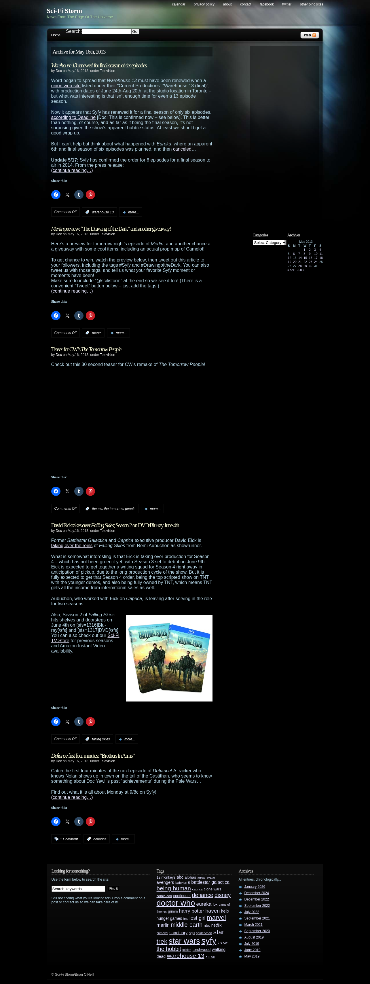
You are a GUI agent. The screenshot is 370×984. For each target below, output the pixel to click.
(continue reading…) (72, 170)
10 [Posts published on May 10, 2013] (316, 253)
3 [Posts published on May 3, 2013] (315, 249)
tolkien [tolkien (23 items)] (186, 949)
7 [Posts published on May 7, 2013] (299, 253)
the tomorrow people (119, 509)
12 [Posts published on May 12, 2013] (289, 257)
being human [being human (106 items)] (174, 888)
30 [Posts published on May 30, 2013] (310, 266)
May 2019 (252, 956)
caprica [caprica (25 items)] (197, 889)
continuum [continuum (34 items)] (182, 896)
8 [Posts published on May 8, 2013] (304, 253)
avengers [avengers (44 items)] (165, 882)
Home (55, 35)
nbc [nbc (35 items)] (207, 925)
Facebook (267, 4)
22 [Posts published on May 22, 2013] (305, 261)
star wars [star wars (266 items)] (184, 941)
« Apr (291, 270)
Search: (74, 31)
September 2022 (257, 906)
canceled (182, 149)
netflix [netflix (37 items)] (216, 925)
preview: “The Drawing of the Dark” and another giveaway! (111, 228)
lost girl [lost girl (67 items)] (197, 918)
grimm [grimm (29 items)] (173, 911)
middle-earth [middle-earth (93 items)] (186, 925)
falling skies (101, 739)
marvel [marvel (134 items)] (216, 917)
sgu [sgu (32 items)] (192, 933)
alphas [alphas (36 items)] (190, 877)
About (227, 4)
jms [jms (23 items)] (185, 918)
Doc (59, 71)
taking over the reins (72, 545)
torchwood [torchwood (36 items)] (202, 949)
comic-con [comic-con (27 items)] (164, 896)
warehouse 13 (103, 212)
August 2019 (254, 937)
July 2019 (251, 944)
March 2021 (253, 925)
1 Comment (69, 839)
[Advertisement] (287, 134)
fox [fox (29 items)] (215, 905)
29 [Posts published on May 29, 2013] (305, 266)
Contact (245, 4)
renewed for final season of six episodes (99, 65)
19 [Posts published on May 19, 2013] (289, 261)
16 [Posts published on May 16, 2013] (310, 257)
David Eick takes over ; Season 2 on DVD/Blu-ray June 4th (115, 525)
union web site (66, 85)
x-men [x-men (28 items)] (210, 957)
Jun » (300, 270)
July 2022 (251, 912)
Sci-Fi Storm (64, 10)
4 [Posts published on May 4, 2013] (320, 249)
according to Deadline (73, 117)
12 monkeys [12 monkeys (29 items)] (166, 877)
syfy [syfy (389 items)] (208, 940)
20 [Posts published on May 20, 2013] (295, 261)
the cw (97, 509)
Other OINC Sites (311, 4)
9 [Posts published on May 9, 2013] (310, 253)
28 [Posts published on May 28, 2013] (300, 266)
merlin (97, 333)
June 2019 (252, 950)
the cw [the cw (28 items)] (222, 943)
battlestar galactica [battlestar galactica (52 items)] (210, 882)
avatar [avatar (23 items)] (210, 877)
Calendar (178, 4)
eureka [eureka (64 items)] (204, 904)
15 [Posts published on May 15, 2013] (305, 257)
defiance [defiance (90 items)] (202, 895)
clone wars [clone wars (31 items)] (212, 889)
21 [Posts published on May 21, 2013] (300, 261)
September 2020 (257, 931)
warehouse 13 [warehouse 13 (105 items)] (185, 955)
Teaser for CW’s (86, 349)
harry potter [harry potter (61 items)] (191, 911)
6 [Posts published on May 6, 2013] (294, 253)
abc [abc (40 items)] (180, 877)
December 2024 (256, 893)
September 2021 (257, 918)
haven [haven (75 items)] (212, 911)
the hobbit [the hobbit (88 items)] (169, 949)
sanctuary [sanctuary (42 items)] (178, 932)
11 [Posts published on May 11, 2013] (321, 253)
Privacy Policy (204, 4)
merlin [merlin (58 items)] (163, 925)
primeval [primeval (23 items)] (162, 933)
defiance (99, 839)
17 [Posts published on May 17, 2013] (316, 257)
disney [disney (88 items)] (223, 895)
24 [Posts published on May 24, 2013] (316, 261)
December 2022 (256, 899)
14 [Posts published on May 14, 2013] (300, 257)
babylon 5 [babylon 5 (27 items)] (182, 882)
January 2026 (254, 887)
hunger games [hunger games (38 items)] (169, 918)
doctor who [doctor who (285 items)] (176, 902)
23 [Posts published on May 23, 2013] (310, 261)
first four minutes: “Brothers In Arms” (92, 755)
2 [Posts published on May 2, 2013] (310, 249)
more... (133, 212)
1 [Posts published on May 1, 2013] (304, 249)
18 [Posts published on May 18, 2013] (321, 257)
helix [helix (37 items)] (225, 911)
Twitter (286, 4)
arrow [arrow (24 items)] (201, 877)
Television (107, 71)
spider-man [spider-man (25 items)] (204, 933)
